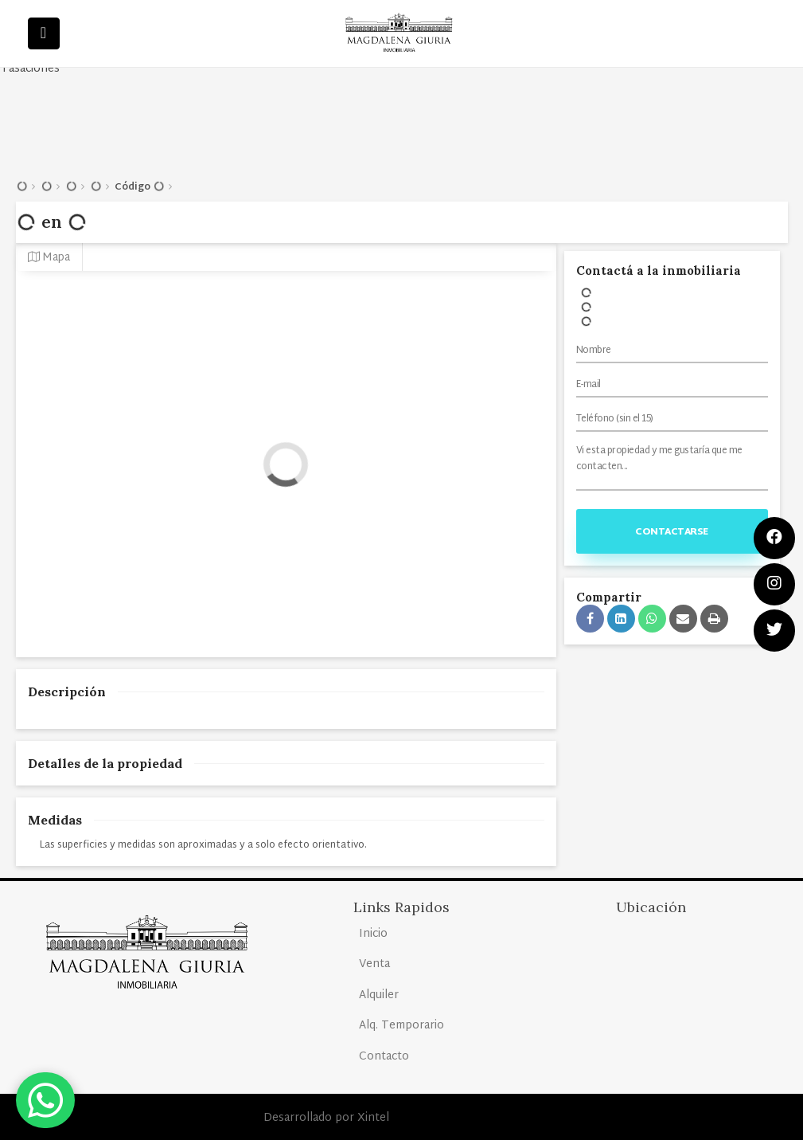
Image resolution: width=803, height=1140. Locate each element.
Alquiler (379, 995)
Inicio (373, 934)
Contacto (384, 1057)
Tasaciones (30, 69)
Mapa (49, 258)
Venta (374, 964)
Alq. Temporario (401, 1026)
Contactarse (671, 532)
